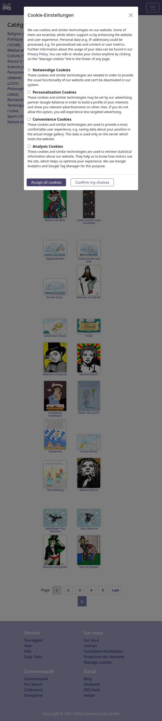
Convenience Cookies (52, 119)
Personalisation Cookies (54, 92)
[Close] (130, 15)
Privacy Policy (38, 54)
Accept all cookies (46, 182)
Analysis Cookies (48, 146)
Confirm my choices (92, 182)
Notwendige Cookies (51, 69)
